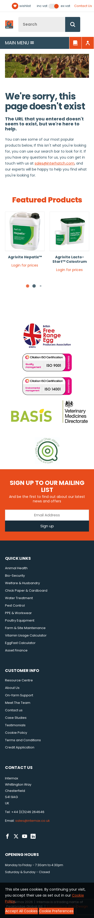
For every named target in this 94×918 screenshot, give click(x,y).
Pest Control (15, 605)
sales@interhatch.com (54, 163)
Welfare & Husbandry (22, 583)
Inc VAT (42, 6)
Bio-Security (15, 575)
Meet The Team (17, 702)
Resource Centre (19, 680)
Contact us (14, 710)
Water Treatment (19, 598)
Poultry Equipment (19, 620)
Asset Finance (16, 650)
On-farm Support (19, 695)
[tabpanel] (25, 241)
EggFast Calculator (20, 643)
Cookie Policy (16, 732)
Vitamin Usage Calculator (26, 635)
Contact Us (83, 5)
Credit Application (19, 747)
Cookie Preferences (56, 911)
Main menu (19, 43)
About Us (12, 687)
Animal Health (16, 568)
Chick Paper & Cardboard (26, 590)
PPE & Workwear (18, 613)
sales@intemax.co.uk (32, 820)
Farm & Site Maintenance (25, 628)
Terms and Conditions (23, 740)
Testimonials (15, 725)
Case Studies (16, 717)
